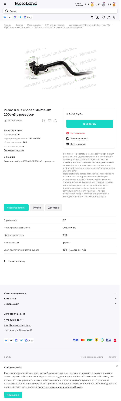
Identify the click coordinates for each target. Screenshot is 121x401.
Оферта (112, 357)
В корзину (89, 123)
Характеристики (16, 207)
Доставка (53, 207)
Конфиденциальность (92, 357)
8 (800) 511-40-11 (13, 320)
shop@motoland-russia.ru (17, 325)
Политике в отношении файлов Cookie (59, 386)
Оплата (37, 207)
